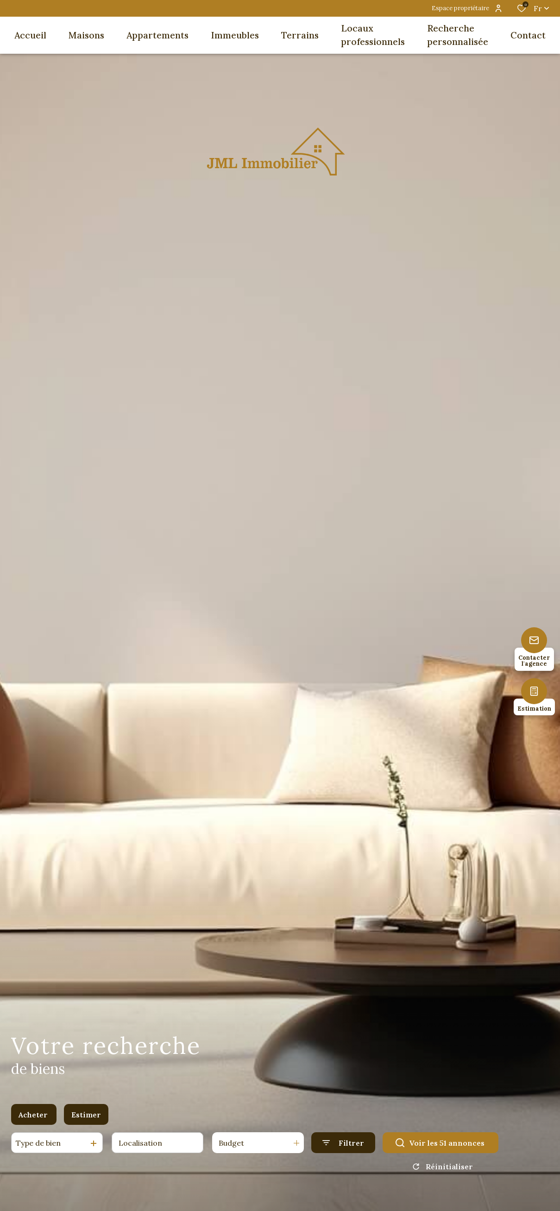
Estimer (86, 1117)
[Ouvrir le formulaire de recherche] (343, 1145)
